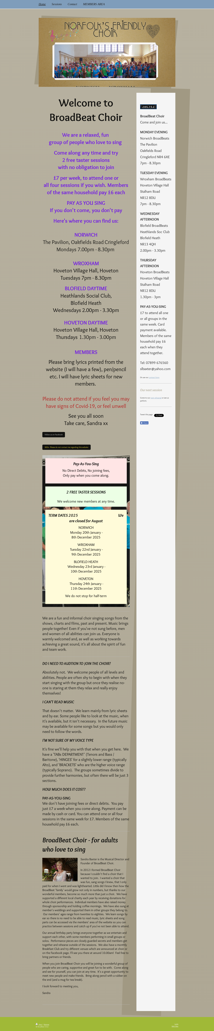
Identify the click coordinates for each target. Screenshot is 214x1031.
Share (144, 423)
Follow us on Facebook (54, 434)
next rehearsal (156, 398)
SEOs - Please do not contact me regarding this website (66, 447)
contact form (154, 377)
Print (39, 1024)
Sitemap (46, 1024)
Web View (175, 1026)
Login (176, 1024)
